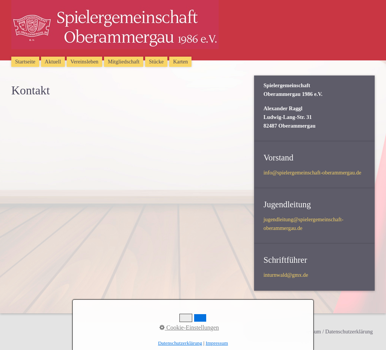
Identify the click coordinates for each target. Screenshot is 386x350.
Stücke (156, 62)
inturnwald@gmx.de (285, 275)
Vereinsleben (84, 62)
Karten (180, 62)
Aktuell (53, 62)
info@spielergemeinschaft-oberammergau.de (312, 173)
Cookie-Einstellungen (189, 327)
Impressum (217, 343)
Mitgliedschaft (123, 62)
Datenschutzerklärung (180, 343)
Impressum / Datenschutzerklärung (335, 331)
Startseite (25, 62)
